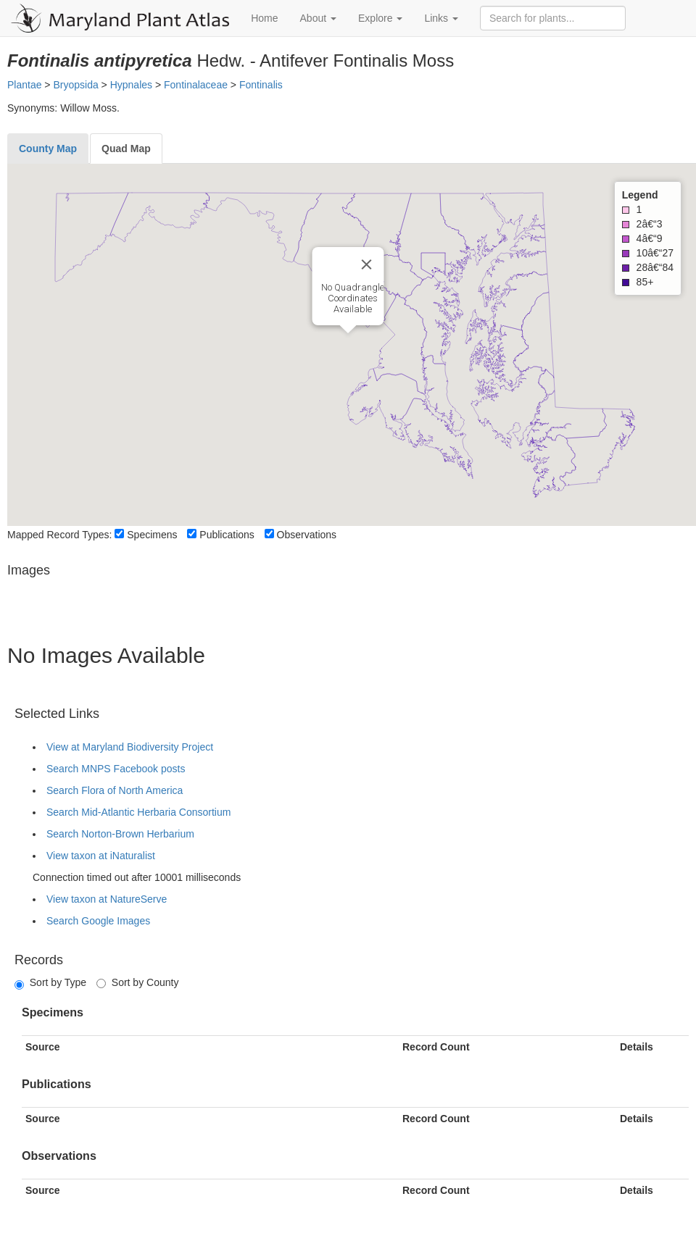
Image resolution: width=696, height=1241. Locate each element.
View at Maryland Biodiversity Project (129, 747)
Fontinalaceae (196, 85)
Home (264, 18)
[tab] (47, 148)
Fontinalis (261, 85)
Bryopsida (75, 85)
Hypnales (131, 85)
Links (441, 18)
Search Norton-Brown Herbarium (120, 834)
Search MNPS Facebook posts (115, 768)
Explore (380, 18)
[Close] (366, 264)
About (318, 18)
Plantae (24, 85)
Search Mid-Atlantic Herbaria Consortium (138, 812)
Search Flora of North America (114, 790)
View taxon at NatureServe (106, 899)
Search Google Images (98, 921)
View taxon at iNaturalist (100, 855)
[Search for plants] (553, 18)
